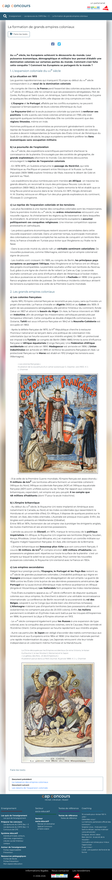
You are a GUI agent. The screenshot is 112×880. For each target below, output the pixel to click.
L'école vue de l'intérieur (13, 841)
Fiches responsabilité (12, 850)
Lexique (6, 843)
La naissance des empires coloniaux (30, 782)
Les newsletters (81, 870)
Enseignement (15, 16)
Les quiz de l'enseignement (14, 818)
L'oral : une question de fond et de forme (96, 851)
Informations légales (36, 870)
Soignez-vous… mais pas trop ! (94, 827)
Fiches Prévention (11, 861)
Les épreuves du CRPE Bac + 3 (36, 16)
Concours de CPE (10, 829)
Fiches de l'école (10, 859)
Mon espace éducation (12, 864)
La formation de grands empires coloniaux (70, 16)
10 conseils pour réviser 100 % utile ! (94, 815)
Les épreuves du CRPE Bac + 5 (16, 827)
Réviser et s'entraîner (46, 824)
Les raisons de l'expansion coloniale (30, 788)
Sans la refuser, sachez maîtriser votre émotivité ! (95, 830)
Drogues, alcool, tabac (91, 834)
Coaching (86, 808)
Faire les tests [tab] (18, 34)
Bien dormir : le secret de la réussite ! (93, 838)
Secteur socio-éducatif (42, 810)
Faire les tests (17, 770)
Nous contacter (60, 870)
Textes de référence (69, 808)
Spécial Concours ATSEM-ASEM (45, 827)
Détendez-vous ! (88, 819)
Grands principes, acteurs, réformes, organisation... (14, 837)
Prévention (8, 852)
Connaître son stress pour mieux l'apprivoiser (95, 843)
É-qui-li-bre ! (87, 847)
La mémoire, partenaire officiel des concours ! (96, 823)
